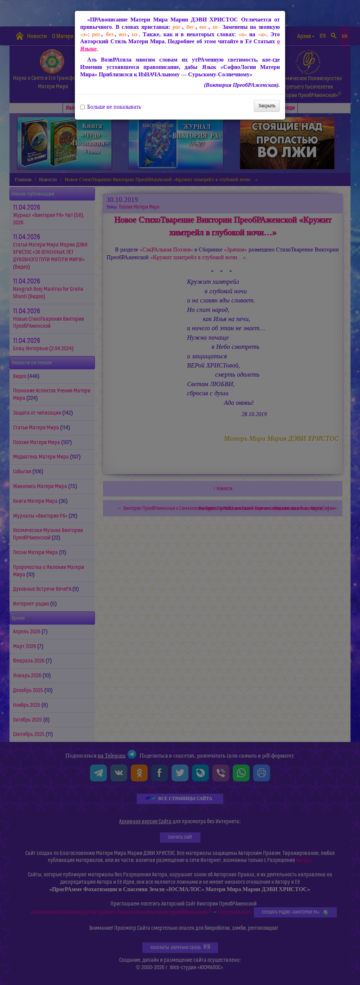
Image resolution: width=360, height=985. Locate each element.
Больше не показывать (110, 106)
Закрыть (266, 105)
